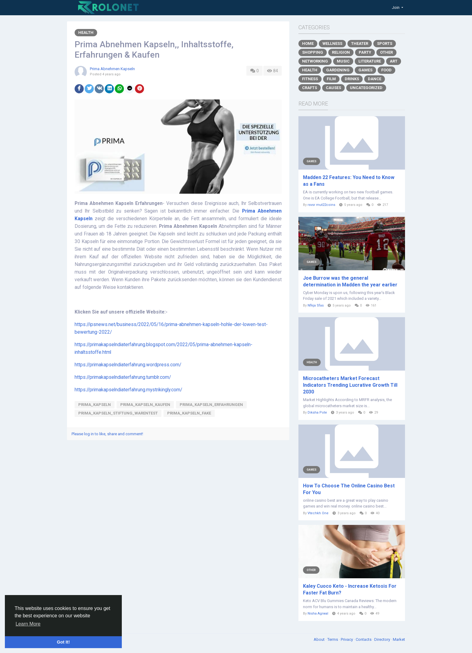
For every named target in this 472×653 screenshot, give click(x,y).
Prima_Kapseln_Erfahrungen (211, 404)
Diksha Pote (317, 412)
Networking (315, 61)
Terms (333, 639)
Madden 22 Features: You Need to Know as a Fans (348, 180)
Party (365, 52)
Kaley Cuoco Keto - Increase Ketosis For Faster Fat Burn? (349, 589)
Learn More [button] (28, 623)
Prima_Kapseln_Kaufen (145, 404)
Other (386, 52)
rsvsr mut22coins (321, 205)
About (320, 639)
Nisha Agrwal (318, 613)
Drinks (352, 79)
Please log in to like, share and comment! (107, 434)
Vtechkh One (318, 513)
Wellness (332, 43)
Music (343, 61)
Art (393, 61)
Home (308, 43)
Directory (382, 639)
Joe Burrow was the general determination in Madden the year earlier (350, 281)
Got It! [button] (63, 642)
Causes (333, 87)
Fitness (310, 79)
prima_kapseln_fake (189, 413)
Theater (359, 43)
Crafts (309, 87)
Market (399, 639)
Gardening (338, 70)
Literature (369, 61)
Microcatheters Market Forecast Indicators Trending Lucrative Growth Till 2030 (350, 385)
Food (386, 70)
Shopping (312, 52)
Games (365, 70)
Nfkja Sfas (316, 305)
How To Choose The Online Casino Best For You (349, 489)
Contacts (364, 639)
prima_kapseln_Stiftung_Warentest (118, 413)
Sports (384, 43)
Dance (374, 79)
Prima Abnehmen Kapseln (112, 68)
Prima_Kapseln (94, 404)
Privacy (347, 639)
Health (85, 32)
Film (331, 79)
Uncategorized (366, 87)
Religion (341, 52)
